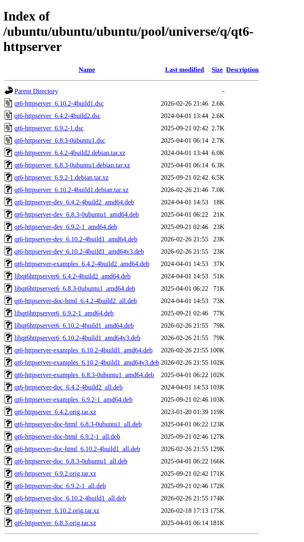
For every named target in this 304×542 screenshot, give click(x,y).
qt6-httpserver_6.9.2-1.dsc (49, 128)
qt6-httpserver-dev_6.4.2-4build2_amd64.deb (74, 202)
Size (217, 69)
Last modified (184, 69)
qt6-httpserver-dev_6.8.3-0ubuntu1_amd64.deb (76, 214)
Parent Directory (36, 91)
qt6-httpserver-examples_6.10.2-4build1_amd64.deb (83, 350)
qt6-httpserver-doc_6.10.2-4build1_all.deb (70, 498)
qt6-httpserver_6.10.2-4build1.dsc (59, 103)
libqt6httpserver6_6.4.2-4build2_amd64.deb (72, 276)
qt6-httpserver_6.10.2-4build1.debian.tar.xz (71, 189)
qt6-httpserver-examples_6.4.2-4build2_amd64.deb (81, 263)
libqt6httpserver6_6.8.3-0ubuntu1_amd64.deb (74, 288)
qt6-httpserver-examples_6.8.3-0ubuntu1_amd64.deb (84, 374)
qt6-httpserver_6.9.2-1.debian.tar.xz (61, 177)
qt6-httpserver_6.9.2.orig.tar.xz (55, 473)
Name (87, 69)
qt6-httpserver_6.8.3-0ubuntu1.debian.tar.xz (72, 165)
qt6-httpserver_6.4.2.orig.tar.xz (55, 411)
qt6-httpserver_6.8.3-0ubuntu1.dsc (59, 140)
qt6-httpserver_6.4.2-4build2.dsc (57, 115)
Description (242, 69)
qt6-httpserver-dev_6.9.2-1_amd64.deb (65, 226)
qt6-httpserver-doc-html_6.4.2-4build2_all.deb (75, 300)
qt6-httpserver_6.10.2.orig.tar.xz (57, 510)
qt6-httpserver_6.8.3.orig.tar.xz (55, 522)
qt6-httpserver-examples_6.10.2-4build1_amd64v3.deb (86, 362)
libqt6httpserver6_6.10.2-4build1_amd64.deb (74, 325)
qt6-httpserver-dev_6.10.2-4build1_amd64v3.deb (79, 251)
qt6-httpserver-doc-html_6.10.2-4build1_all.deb (77, 448)
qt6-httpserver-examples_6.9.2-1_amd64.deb (73, 399)
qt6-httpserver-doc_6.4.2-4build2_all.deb (68, 387)
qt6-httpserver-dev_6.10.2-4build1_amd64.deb (75, 239)
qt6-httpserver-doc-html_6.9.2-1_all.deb (67, 436)
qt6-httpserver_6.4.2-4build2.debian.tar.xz (69, 152)
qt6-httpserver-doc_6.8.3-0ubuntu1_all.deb (71, 461)
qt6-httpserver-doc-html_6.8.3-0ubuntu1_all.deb (78, 424)
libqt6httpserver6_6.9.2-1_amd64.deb (64, 313)
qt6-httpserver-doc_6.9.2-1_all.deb (60, 485)
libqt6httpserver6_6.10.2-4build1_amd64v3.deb (77, 337)
